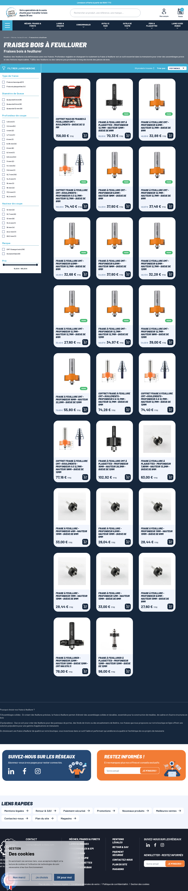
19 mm (11, 227)
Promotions (104, 810)
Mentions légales (14, 810)
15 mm (10, 183)
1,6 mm (11, 122)
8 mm (10, 148)
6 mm (10, 139)
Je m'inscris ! (149, 770)
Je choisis (42, 877)
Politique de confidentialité (115, 884)
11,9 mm (11, 170)
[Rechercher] (99, 13)
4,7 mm (11, 135)
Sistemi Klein (13, 254)
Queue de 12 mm (14, 108)
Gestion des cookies (140, 884)
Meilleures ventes (166, 810)
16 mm (11, 188)
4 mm (10, 130)
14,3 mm (11, 179)
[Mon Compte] (164, 13)
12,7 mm (12, 174)
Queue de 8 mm (14, 104)
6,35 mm (11, 144)
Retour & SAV (44, 810)
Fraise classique (15, 82)
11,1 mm (11, 166)
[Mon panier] (180, 13)
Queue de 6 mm (14, 100)
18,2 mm (11, 196)
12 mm (11, 210)
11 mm (10, 161)
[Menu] (7, 25)
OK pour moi (64, 877)
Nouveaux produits (133, 810)
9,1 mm (11, 152)
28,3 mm (11, 236)
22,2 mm (11, 232)
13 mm (11, 218)
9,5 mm (11, 157)
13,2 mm (11, 223)
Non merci (19, 877)
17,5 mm (11, 192)
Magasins (66, 818)
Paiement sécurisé (74, 810)
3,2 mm (11, 126)
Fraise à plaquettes (16, 86)
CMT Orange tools (16, 249)
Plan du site (42, 818)
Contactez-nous (14, 818)
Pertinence (176, 68)
